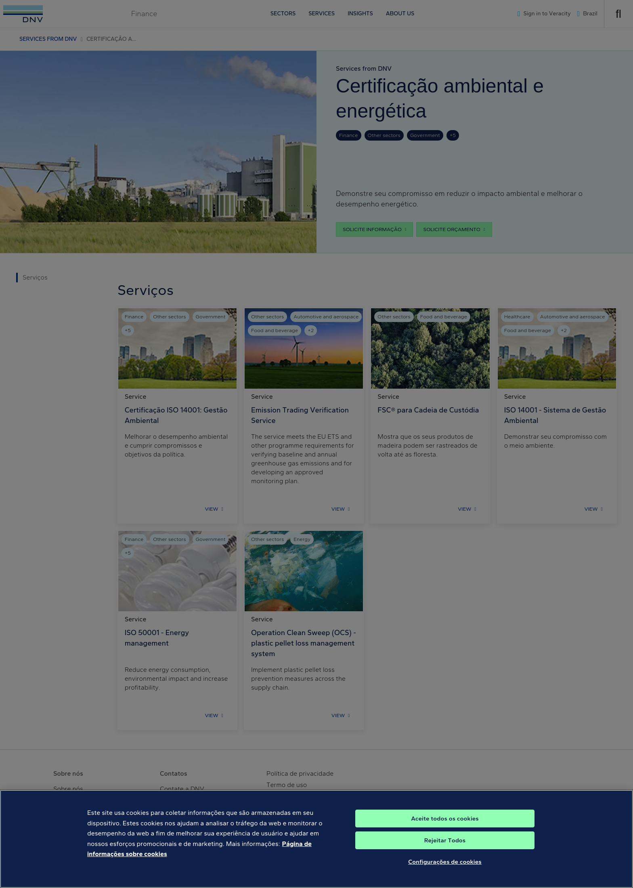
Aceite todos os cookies (445, 826)
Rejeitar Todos (445, 848)
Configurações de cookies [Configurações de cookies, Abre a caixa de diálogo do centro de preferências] (445, 869)
